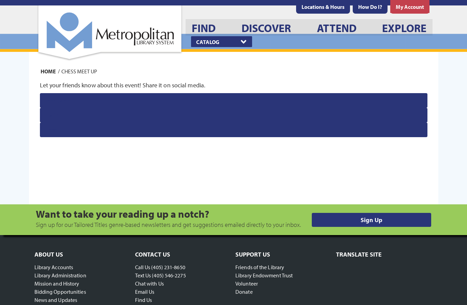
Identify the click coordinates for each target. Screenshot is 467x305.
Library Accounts (53, 267)
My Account (410, 6)
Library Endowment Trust (264, 275)
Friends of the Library (259, 267)
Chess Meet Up (79, 71)
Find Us (143, 299)
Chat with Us (149, 283)
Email (53, 130)
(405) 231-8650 (168, 267)
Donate (244, 291)
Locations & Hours (323, 6)
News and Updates (55, 299)
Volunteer (246, 283)
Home (48, 71)
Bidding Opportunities (60, 291)
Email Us (145, 291)
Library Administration (60, 275)
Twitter (55, 115)
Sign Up (371, 220)
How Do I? (370, 6)
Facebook (58, 100)
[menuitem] (323, 7)
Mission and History (56, 283)
